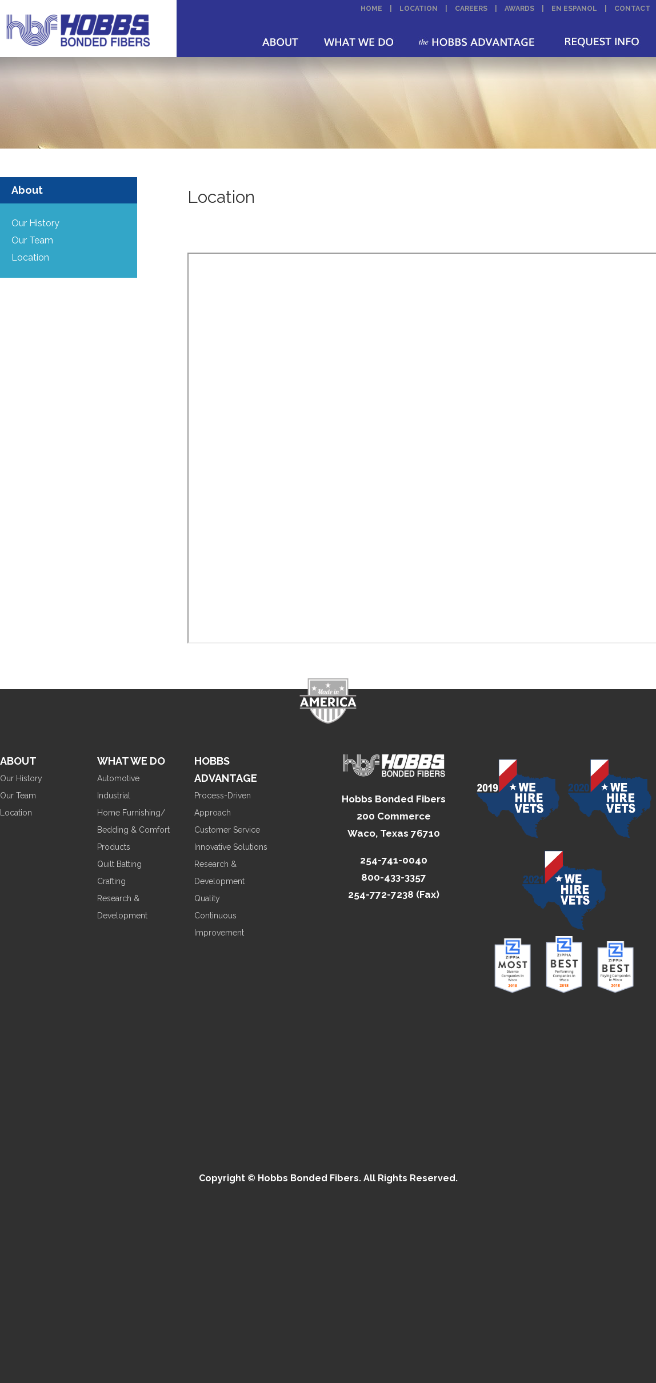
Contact (632, 9)
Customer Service (227, 829)
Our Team (32, 240)
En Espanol (574, 9)
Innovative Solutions (230, 847)
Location (418, 9)
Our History (35, 223)
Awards (519, 9)
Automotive (118, 778)
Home (371, 9)
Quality (207, 898)
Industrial (113, 795)
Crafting (111, 881)
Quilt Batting (119, 864)
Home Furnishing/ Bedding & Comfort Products (133, 830)
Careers (471, 9)
